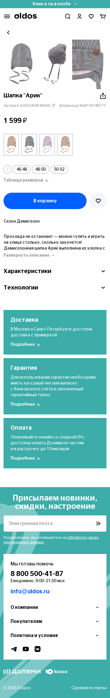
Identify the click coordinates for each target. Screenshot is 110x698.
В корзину (45, 201)
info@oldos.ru (30, 591)
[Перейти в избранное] (91, 16)
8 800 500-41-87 (37, 573)
